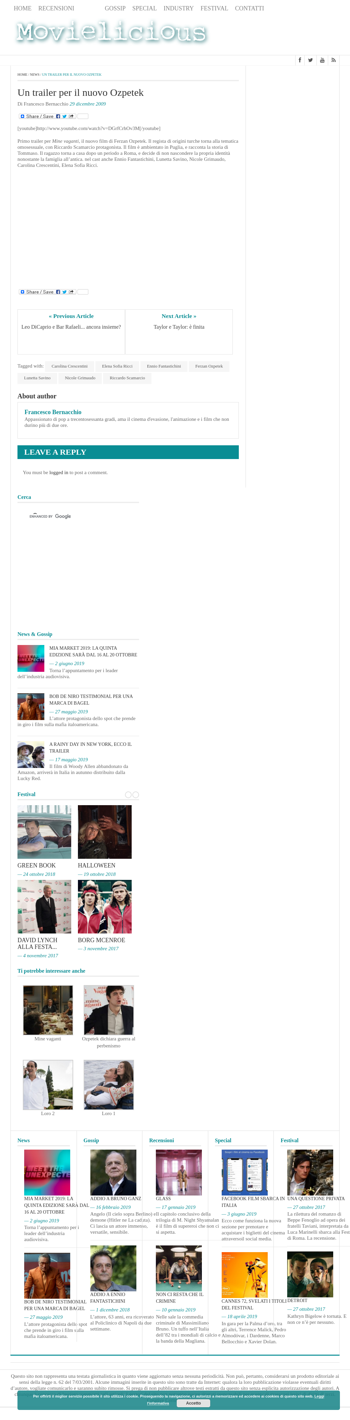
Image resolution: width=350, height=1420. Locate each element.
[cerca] (72, 516)
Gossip (115, 8)
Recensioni (56, 8)
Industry (179, 8)
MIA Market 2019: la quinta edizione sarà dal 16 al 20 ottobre (56, 1205)
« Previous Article (71, 316)
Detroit (297, 1299)
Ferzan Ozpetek (210, 366)
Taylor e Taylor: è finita (179, 327)
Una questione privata (316, 1198)
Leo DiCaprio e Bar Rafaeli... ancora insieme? (71, 327)
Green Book (36, 865)
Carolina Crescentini (70, 366)
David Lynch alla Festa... (37, 943)
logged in (58, 472)
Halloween (97, 865)
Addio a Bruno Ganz (115, 1198)
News (89, 8)
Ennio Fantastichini (165, 366)
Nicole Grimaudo (80, 377)
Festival (214, 8)
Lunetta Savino (37, 377)
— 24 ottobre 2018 (36, 874)
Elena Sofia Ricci (117, 366)
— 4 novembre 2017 (37, 955)
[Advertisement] (286, 34)
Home (23, 8)
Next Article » (179, 316)
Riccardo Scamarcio (128, 377)
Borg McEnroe (102, 940)
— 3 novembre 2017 (98, 948)
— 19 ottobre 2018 (97, 874)
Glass (163, 1198)
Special (144, 8)
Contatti (249, 8)
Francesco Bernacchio (53, 412)
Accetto (193, 1403)
